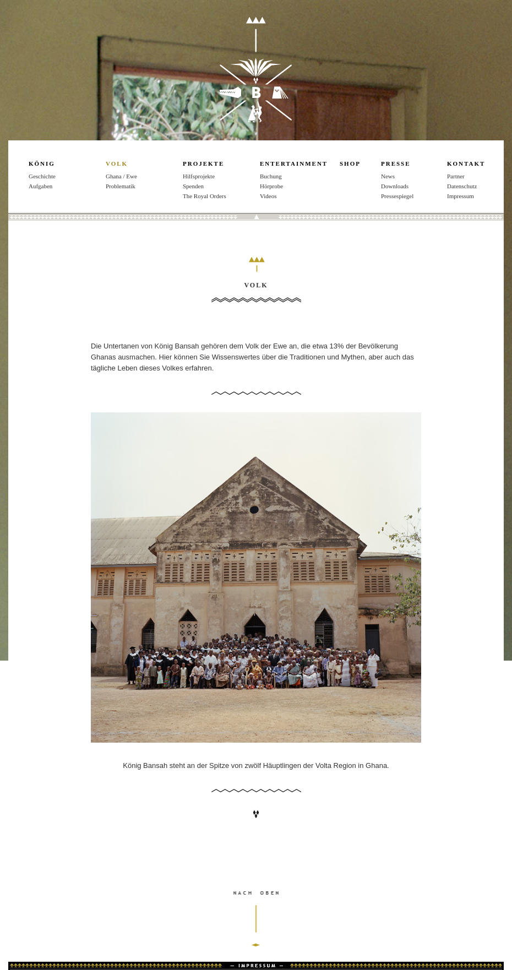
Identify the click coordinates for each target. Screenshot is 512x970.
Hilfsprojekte (199, 176)
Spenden (193, 186)
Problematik (120, 186)
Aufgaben (40, 186)
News (388, 176)
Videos (268, 196)
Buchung (271, 176)
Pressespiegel (397, 196)
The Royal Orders (204, 196)
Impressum (256, 966)
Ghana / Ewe (121, 176)
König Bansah (256, 69)
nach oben (256, 930)
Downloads (394, 186)
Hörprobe (271, 186)
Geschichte (42, 176)
